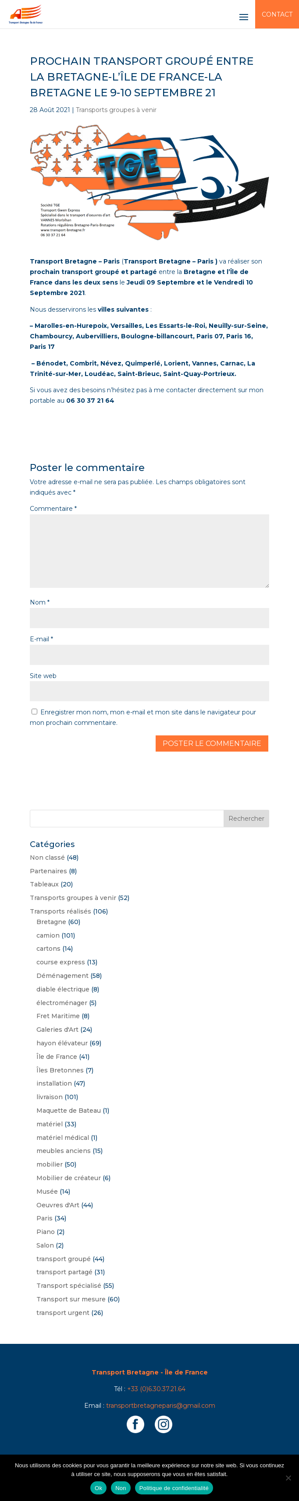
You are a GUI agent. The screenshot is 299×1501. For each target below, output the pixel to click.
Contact (277, 14)
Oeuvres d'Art (57, 1205)
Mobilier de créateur (68, 1178)
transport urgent (62, 1313)
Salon (45, 1245)
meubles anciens (63, 1151)
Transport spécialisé (68, 1286)
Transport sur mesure (71, 1299)
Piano (45, 1232)
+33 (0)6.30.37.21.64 (156, 1389)
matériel (49, 1124)
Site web (43, 676)
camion (48, 935)
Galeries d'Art (57, 1029)
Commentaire (53, 509)
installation (54, 1083)
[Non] (288, 1477)
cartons (48, 949)
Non (120, 1488)
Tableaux (44, 884)
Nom (40, 602)
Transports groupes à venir (116, 110)
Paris (44, 1218)
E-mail (41, 639)
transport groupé (63, 1259)
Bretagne (51, 922)
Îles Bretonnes (60, 1070)
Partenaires (48, 871)
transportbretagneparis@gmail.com (160, 1406)
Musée (47, 1191)
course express (60, 962)
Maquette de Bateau (68, 1110)
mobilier (49, 1164)
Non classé (47, 857)
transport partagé (64, 1272)
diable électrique (62, 989)
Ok (98, 1488)
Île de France (56, 1057)
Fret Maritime (58, 1016)
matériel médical (62, 1138)
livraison (49, 1097)
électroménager (61, 1003)
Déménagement (62, 976)
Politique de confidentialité (174, 1488)
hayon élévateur (62, 1043)
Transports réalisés (60, 911)
